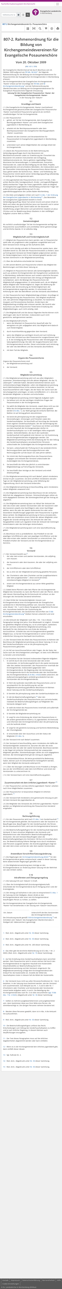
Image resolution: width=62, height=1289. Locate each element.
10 (4, 1025)
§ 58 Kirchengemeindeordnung (40, 917)
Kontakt (5, 1280)
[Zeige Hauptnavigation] (57, 4)
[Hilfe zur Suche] (18, 15)
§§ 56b (27, 72)
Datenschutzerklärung (31, 1280)
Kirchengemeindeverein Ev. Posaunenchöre (24, 24)
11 (4, 1038)
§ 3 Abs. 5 (19, 736)
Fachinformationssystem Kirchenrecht (18, 4)
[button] (34, 28)
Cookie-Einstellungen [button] (10, 1284)
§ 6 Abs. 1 (17, 411)
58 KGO (34, 72)
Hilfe (59, 1280)
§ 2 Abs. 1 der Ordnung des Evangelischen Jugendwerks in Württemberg (30, 196)
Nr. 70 (34, 953)
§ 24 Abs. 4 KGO (34, 675)
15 (4, 1067)
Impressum (15, 1280)
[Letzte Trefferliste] (23, 15)
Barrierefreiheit (48, 1280)
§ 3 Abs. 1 (54, 893)
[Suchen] (28, 15)
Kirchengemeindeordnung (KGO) (35, 857)
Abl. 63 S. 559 (31, 66)
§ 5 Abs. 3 (37, 819)
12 (4, 1047)
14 (4, 1061)
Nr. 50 (31, 933)
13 (4, 1055)
